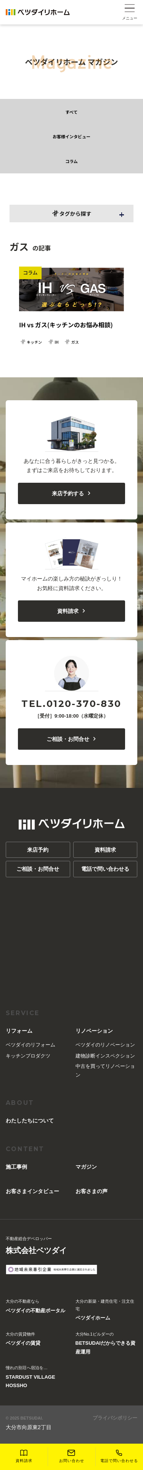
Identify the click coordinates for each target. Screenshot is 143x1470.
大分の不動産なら (35, 1307)
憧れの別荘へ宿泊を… (37, 1377)
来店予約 (37, 849)
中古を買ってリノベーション (105, 1070)
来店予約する (71, 493)
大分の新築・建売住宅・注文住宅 (107, 1310)
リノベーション (94, 1030)
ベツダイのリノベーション (105, 1044)
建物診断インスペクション (105, 1055)
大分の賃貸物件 (23, 1340)
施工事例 (16, 1166)
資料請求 (71, 611)
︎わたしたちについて (30, 1120)
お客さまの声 (92, 1191)
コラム (71, 161)
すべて (72, 112)
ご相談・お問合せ (71, 739)
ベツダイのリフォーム (30, 1044)
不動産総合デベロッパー (36, 1246)
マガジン (86, 1166)
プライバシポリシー (115, 1417)
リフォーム (19, 1030)
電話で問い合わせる (105, 869)
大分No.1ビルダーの (107, 1344)
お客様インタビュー (71, 136)
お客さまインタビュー (32, 1191)
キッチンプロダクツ (28, 1055)
